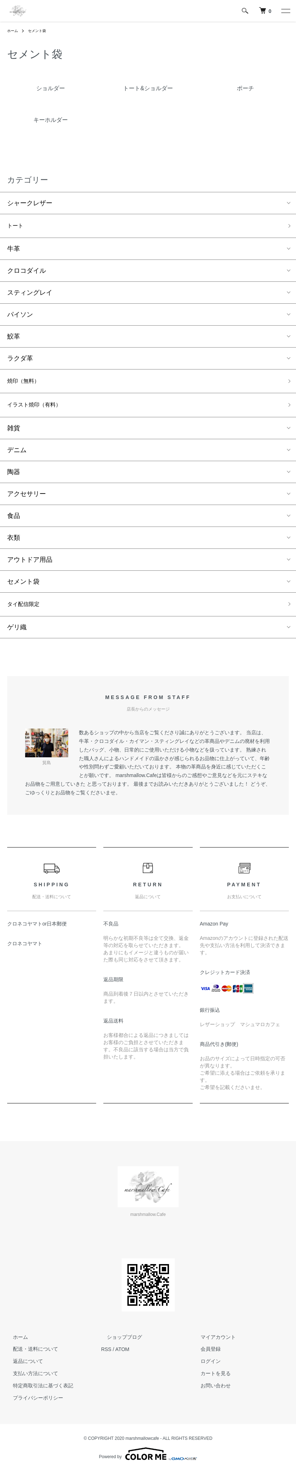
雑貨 (13, 433)
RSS (106, 1357)
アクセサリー (26, 499)
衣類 (13, 543)
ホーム (13, 30)
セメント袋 (41, 30)
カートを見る (210, 1381)
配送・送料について (29, 1357)
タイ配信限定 (26, 611)
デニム (17, 455)
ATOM (122, 1357)
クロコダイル (26, 272)
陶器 (13, 477)
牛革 (13, 250)
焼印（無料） (26, 384)
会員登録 (205, 1357)
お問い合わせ (210, 1393)
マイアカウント (212, 1345)
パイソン (20, 316)
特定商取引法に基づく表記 (37, 1393)
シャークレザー (29, 203)
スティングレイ (29, 294)
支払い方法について (29, 1381)
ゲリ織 (17, 635)
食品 (13, 521)
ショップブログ (118, 1345)
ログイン (205, 1369)
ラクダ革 (20, 360)
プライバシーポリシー (32, 1406)
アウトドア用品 (29, 565)
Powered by (148, 1461)
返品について (22, 1369)
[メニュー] (285, 11)
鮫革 (13, 338)
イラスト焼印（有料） (39, 409)
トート (17, 226)
